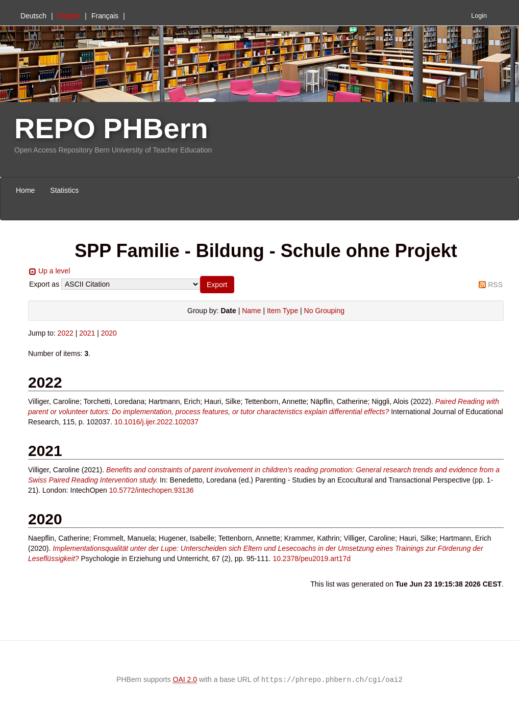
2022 (65, 333)
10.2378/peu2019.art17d (312, 558)
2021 (87, 333)
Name (251, 311)
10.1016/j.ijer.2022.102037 (156, 422)
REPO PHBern (111, 128)
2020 (109, 333)
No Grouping (324, 311)
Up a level (54, 271)
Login (479, 15)
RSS (495, 285)
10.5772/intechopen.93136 (151, 490)
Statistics (64, 190)
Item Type (282, 311)
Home (25, 190)
